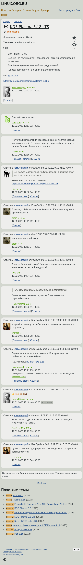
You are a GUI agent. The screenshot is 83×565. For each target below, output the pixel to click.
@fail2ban (13, 75)
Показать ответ (20, 196)
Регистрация (66, 10)
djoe (14, 189)
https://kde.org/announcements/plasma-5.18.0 (26, 81)
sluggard (16, 122)
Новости (6, 10)
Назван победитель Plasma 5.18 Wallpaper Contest (40, 512)
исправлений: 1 (18, 377)
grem (14, 218)
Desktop (18, 21)
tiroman (15, 333)
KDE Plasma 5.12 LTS (25, 521)
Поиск (4, 14)
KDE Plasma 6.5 (22, 508)
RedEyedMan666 (20, 304)
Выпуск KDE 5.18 (35, 362)
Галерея (16, 10)
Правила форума (21, 549)
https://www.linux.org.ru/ (13, 554)
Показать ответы (21, 159)
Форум (35, 10)
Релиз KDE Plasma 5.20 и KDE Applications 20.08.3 (40, 504)
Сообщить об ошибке (12, 552)
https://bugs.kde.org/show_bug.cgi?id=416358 (35, 183)
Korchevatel (18, 367)
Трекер (45, 10)
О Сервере (7, 549)
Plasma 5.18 (19, 500)
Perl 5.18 (18, 534)
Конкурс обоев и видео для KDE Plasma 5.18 (36, 525)
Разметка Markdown (39, 549)
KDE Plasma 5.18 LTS (29, 26)
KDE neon (18, 495)
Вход (78, 10)
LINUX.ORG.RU (14, 3)
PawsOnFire (18, 151)
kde (9, 32)
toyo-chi (16, 272)
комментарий (21, 168)
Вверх (76, 549)
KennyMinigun (19, 87)
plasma (15, 32)
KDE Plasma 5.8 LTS (25, 517)
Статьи (27, 10)
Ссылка (8, 100)
